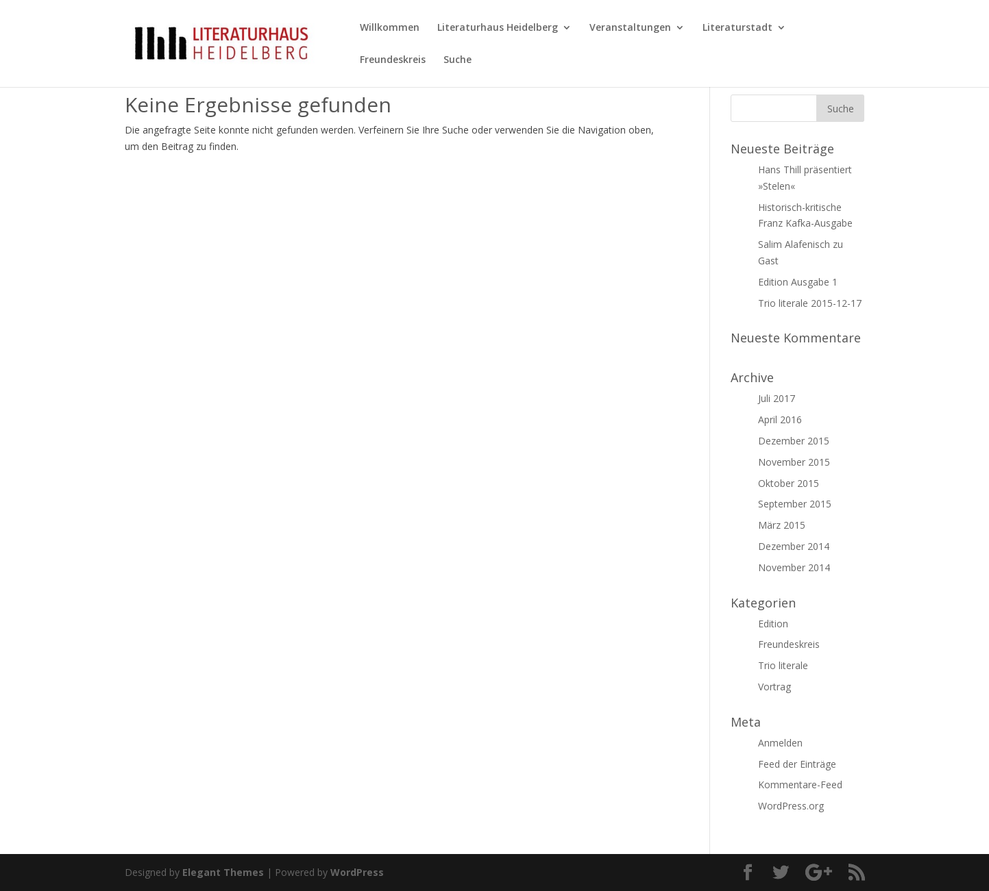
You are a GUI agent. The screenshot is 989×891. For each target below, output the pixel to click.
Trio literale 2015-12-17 (810, 303)
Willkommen (389, 28)
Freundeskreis (393, 60)
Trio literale (783, 665)
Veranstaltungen (630, 28)
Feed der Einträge (797, 763)
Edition (773, 623)
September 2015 (794, 503)
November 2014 (794, 567)
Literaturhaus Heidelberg (497, 28)
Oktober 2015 (788, 483)
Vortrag (774, 686)
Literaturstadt (737, 28)
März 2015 (781, 524)
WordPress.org (791, 805)
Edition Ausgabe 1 (798, 281)
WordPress (357, 872)
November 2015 (794, 461)
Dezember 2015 (793, 440)
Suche (457, 60)
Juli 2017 (776, 398)
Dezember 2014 (793, 546)
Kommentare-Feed (800, 784)
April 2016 (780, 419)
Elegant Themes (223, 872)
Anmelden (780, 742)
